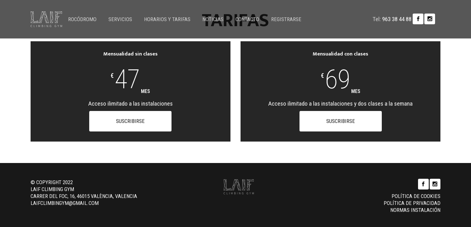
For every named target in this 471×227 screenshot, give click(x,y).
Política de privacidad (412, 198)
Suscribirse (130, 121)
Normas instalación (415, 204)
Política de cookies (416, 191)
